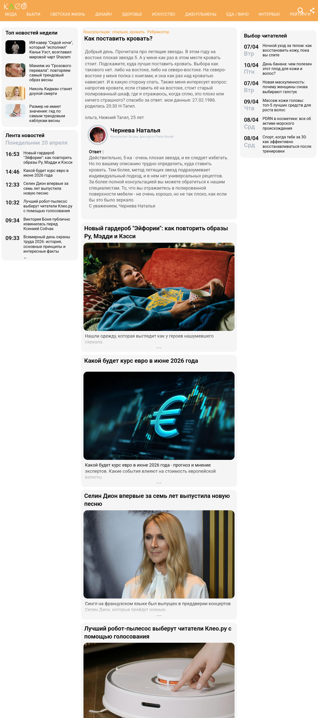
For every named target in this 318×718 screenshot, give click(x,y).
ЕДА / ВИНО (237, 14)
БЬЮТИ (33, 14)
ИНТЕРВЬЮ (269, 14)
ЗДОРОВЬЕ (132, 14)
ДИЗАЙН (103, 14)
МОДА (11, 14)
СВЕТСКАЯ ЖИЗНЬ (67, 14)
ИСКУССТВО (163, 14)
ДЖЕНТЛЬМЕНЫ (200, 14)
